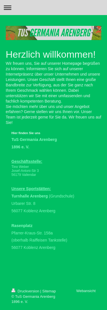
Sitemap (49, 291)
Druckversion (25, 291)
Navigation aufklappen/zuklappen (53, 7)
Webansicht (86, 291)
